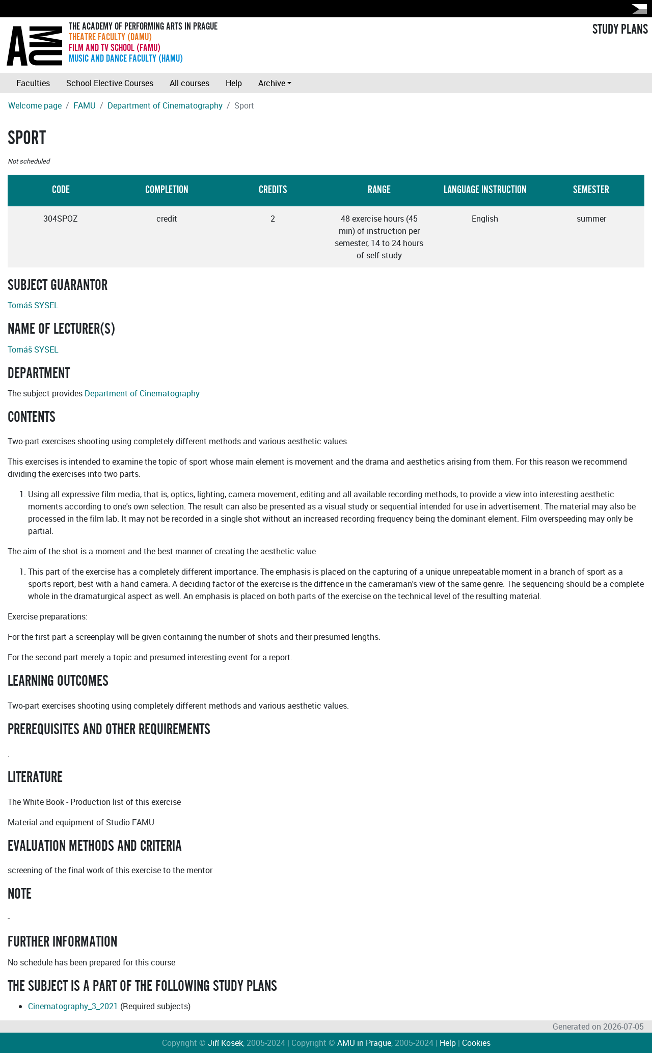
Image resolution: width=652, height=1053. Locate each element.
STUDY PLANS (620, 29)
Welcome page (35, 105)
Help (234, 83)
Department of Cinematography (165, 105)
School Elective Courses (109, 83)
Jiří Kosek (225, 1042)
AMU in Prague (364, 1042)
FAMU (84, 105)
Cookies (476, 1042)
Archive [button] (271, 83)
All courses (189, 83)
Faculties (33, 83)
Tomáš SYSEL (33, 305)
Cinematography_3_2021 (73, 1006)
